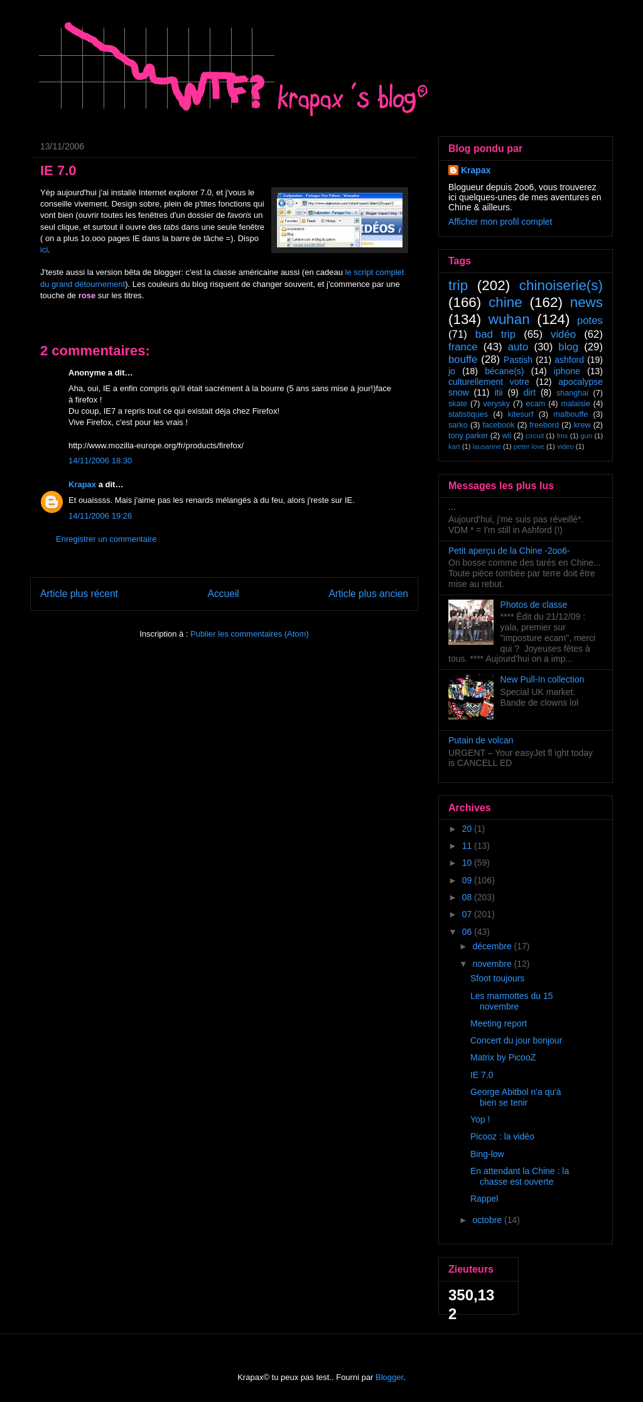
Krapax (82, 484)
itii (498, 392)
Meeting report (498, 1023)
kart (454, 446)
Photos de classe (534, 605)
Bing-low (487, 1154)
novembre (493, 964)
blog (568, 347)
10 (468, 863)
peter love (529, 446)
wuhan (509, 319)
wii (507, 435)
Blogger (389, 1377)
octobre (488, 1220)
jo (451, 371)
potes (590, 320)
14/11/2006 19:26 (100, 515)
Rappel (484, 1199)
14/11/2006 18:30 (100, 460)
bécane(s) (504, 371)
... (452, 507)
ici (44, 249)
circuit (535, 435)
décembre (493, 946)
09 (468, 880)
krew (582, 425)
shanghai (572, 393)
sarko (458, 425)
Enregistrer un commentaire (106, 539)
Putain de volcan (481, 740)
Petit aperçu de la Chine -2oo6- (509, 551)
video (565, 446)
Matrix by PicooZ (503, 1057)
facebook (498, 425)
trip (458, 285)
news (586, 302)
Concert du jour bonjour (516, 1040)
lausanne (487, 446)
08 (468, 897)
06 (468, 932)
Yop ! (480, 1119)
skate (457, 403)
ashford (569, 360)
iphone (567, 371)
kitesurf (521, 414)
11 (468, 846)
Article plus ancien (368, 593)
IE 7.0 (482, 1075)
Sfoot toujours (497, 978)
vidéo (563, 334)
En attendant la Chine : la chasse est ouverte (519, 1176)
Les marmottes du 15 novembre (511, 1001)
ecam (535, 403)
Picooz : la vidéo (502, 1136)
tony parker (468, 435)
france (463, 347)
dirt (530, 392)
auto (518, 347)
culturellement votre (488, 382)
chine (505, 302)
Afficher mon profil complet (500, 222)
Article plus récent (79, 593)
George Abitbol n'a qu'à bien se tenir (515, 1097)
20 (468, 829)
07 (468, 914)
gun (587, 435)
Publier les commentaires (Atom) (249, 634)
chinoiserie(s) (561, 285)
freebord (544, 425)
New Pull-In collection (542, 679)
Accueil (223, 593)
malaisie (575, 403)
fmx (562, 435)
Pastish (518, 360)
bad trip (495, 334)
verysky (496, 403)
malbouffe (570, 414)
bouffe (462, 359)
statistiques (468, 414)
